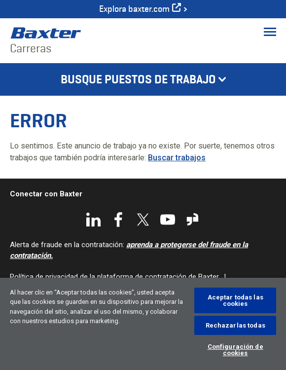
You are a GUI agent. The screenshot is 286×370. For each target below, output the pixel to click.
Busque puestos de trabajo (138, 79)
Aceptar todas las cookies (235, 300)
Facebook (118, 219)
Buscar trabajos (177, 157)
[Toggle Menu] (270, 31)
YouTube (167, 219)
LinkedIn (93, 219)
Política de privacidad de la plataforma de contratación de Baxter (114, 276)
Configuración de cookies (235, 350)
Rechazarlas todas (235, 325)
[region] (143, 324)
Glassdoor (192, 219)
